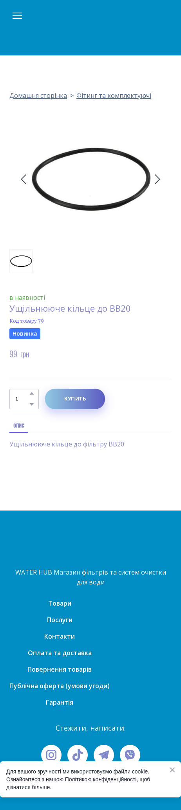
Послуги (59, 619)
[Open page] (90, 28)
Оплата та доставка (60, 652)
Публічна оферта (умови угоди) (59, 685)
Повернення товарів (59, 669)
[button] (32, 393)
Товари (59, 603)
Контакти (59, 636)
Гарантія (59, 702)
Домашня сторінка (38, 95)
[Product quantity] (22, 399)
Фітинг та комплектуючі (113, 95)
